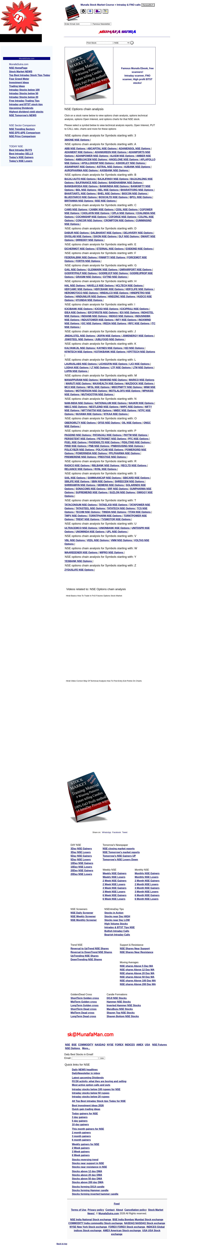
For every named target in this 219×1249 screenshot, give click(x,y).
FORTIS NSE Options (88, 261)
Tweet (124, 832)
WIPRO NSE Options (111, 552)
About (119, 1210)
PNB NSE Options (99, 446)
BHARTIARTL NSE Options (80, 193)
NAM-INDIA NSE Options (79, 403)
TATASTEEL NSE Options (91, 508)
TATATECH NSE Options (121, 508)
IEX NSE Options (130, 312)
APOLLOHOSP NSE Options (98, 163)
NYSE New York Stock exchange (89, 1227)
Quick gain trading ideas (86, 1109)
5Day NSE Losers (81, 859)
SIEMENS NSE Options (111, 485)
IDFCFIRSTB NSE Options (103, 312)
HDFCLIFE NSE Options (140, 289)
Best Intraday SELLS (21, 153)
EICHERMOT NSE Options (79, 248)
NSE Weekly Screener (83, 916)
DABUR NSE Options (76, 232)
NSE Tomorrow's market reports (121, 852)
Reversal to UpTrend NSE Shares (90, 948)
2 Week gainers (81, 1148)
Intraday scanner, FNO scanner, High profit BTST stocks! (137, 79)
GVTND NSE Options (115, 277)
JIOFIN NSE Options (109, 335)
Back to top (62, 1244)
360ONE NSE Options (77, 140)
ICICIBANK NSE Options (78, 309)
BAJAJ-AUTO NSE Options (80, 179)
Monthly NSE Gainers (147, 873)
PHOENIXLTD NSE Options (104, 442)
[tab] (83, 11)
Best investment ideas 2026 (88, 1105)
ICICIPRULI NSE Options (134, 309)
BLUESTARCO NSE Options (80, 197)
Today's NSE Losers (20, 161)
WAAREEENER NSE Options (81, 552)
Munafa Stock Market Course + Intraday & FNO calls (111, 4)
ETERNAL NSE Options (110, 248)
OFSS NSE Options (109, 422)
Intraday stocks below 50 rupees (90, 1093)
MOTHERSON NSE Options (92, 391)
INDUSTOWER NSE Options (97, 319)
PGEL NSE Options (75, 442)
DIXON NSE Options (105, 236)
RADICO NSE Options (77, 465)
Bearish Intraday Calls (117, 934)
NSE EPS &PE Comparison (24, 132)
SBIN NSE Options (102, 481)
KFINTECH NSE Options (78, 351)
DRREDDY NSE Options (90, 240)
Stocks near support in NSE (88, 1163)
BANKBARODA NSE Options (81, 186)
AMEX (139, 1044)
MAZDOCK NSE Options (139, 383)
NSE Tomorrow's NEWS (22, 115)
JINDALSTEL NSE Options (80, 335)
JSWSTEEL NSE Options (79, 339)
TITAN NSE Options (139, 512)
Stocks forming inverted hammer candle (95, 1194)
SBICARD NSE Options (136, 478)
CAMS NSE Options (76, 209)
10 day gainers (80, 1124)
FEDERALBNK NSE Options (80, 257)
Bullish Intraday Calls (116, 931)
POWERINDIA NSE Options (92, 453)
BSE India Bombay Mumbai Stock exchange (138, 1219)
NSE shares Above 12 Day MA (137, 969)
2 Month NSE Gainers (147, 880)
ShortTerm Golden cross (85, 998)
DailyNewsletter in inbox (86, 1073)
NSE (67, 1044)
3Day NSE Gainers (81, 848)
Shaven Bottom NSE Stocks (123, 1016)
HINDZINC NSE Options (122, 296)
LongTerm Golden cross (85, 1005)
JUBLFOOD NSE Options (110, 339)
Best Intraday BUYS (20, 150)
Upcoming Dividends (21, 108)
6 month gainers (81, 1140)
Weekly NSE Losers (114, 877)
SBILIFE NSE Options (77, 481)
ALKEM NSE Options (122, 156)
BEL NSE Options (108, 190)
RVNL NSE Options (105, 469)
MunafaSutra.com (109, 1213)
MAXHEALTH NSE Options (108, 383)
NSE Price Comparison (22, 136)
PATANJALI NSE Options (107, 435)
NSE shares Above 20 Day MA (137, 973)
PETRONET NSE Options (112, 438)
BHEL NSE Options (109, 193)
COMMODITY (85, 1044)
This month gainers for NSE (88, 1129)
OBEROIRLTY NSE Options (80, 422)
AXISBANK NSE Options (114, 170)
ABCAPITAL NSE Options (102, 148)
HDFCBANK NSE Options (109, 289)
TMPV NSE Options (75, 515)
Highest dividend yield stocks (26, 111)
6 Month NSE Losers (146, 899)
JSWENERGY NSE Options (138, 335)
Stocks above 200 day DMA (87, 1182)
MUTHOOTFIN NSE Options (97, 394)
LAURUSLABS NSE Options (80, 364)
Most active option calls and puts (91, 1085)
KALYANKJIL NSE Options (80, 348)
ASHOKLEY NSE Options (131, 163)
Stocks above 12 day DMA (87, 1171)
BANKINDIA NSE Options (114, 186)
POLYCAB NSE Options (110, 449)
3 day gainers (79, 1117)
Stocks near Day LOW (117, 920)
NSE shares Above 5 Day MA (136, 966)
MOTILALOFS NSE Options (125, 391)
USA (147, 1044)
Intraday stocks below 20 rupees (90, 1096)
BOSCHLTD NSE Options (113, 197)
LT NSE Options (100, 367)
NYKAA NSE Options (116, 414)
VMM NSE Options (122, 540)
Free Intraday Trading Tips (24, 100)
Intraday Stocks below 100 (24, 90)
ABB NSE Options (75, 148)
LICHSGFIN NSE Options (113, 364)
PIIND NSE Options (75, 446)
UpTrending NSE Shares (85, 956)
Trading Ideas (17, 86)
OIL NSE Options (132, 422)
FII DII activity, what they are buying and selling (99, 1081)
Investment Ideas (19, 82)
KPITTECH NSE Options (141, 351)
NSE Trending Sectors (22, 129)
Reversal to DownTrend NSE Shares (91, 952)
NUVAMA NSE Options (89, 414)
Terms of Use (79, 1210)
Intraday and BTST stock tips (26, 104)
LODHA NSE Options (76, 367)
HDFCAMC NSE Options (78, 289)
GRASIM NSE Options (89, 277)
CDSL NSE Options (126, 209)
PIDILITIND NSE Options (136, 442)
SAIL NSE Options (75, 478)
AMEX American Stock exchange (122, 1230)
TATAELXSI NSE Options (113, 504)
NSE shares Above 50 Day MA (137, 977)
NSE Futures (159, 1044)
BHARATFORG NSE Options (137, 190)
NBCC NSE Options (76, 406)
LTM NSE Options (143, 367)
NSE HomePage (18, 68)
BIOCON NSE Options (135, 193)
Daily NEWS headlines (85, 1069)
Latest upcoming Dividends (88, 1077)
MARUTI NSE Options (79, 383)
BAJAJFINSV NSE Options (113, 179)
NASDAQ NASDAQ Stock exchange (144, 1223)
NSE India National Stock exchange (91, 1219)
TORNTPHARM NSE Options (105, 515)
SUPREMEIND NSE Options (92, 492)
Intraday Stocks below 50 (23, 93)
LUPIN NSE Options (76, 371)
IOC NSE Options (91, 323)
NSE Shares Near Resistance (136, 952)
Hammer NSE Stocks (119, 1001)
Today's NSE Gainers (21, 157)
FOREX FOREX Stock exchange (127, 1227)
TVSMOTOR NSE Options (116, 519)
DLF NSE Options (129, 236)
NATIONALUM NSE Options (111, 403)
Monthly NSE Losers (146, 877)
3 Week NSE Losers (114, 891)
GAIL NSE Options (75, 269)
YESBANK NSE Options (78, 561)
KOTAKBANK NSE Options (110, 351)
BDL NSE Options (86, 190)
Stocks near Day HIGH (117, 916)
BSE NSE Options (105, 201)
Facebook (116, 832)
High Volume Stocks (116, 923)
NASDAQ (100, 1044)
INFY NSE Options (126, 319)
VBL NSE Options (74, 540)
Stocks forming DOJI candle (88, 1186)
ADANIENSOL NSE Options (135, 148)
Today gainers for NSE (85, 1113)
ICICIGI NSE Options (107, 309)
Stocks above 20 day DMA (87, 1175)
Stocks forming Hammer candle (90, 1190)
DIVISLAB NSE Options (78, 236)
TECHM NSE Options (88, 512)
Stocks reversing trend (85, 1159)
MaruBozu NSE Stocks (120, 1009)
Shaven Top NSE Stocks (121, 1012)
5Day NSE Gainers (81, 856)
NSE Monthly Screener (84, 920)
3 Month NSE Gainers (147, 888)
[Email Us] (97, 11)
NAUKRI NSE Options (141, 403)
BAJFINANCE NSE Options (92, 182)
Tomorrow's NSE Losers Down (120, 859)
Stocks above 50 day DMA (87, 1178)
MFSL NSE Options (98, 387)
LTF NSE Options (121, 367)
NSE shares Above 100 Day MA (138, 980)
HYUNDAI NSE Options (89, 300)
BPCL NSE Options (141, 197)
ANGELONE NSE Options (124, 159)
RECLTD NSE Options (134, 465)
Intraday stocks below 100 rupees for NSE (96, 1089)
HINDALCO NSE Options (114, 293)
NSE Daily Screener (82, 913)
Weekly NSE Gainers (114, 873)
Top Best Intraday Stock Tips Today (29, 75)
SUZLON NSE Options (122, 492)
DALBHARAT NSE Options (106, 232)
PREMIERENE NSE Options (80, 457)
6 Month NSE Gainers (147, 895)
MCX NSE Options (75, 387)
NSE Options (73, 1048)
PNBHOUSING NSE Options (127, 446)
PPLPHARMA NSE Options (124, 453)
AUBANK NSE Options (137, 166)
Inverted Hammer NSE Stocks (124, 1005)
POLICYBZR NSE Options (79, 449)
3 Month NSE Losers (146, 891)
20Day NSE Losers (81, 874)
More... (86, 1048)
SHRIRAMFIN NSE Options (80, 485)
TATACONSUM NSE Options (80, 504)
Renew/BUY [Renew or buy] (148, 5)
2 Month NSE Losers (146, 884)
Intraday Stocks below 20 (23, 97)
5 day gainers (79, 1121)
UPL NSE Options (116, 531)
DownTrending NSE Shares (86, 959)
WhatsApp (106, 832)
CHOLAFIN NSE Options (95, 213)
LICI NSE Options (139, 364)
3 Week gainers (81, 1151)
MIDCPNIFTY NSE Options (127, 387)
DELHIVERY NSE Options (138, 232)
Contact (110, 1210)
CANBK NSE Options (101, 209)
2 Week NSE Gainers (114, 880)
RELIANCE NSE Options (78, 469)
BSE (74, 1044)
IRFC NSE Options (139, 323)
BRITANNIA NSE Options (79, 201)
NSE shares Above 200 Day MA (138, 984)
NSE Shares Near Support (135, 948)
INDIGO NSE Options (121, 316)
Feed (117, 1203)
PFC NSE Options (138, 438)
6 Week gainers (81, 1155)
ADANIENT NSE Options (78, 152)
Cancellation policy (135, 1210)
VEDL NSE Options (98, 540)
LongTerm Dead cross (83, 1016)
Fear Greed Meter (19, 79)
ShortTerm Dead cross (83, 1009)
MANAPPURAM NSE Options (81, 380)
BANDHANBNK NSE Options (126, 182)
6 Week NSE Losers (114, 899)
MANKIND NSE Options (114, 380)
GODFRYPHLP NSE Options (80, 273)
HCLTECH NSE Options (129, 285)
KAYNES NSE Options (110, 348)
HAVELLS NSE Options (100, 285)
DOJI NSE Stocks (117, 998)
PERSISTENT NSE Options (80, 438)
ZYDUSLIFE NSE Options (79, 570)
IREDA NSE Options (115, 323)
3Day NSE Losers (81, 852)
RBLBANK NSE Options (106, 465)
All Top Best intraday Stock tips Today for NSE (99, 1101)
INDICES (130, 1044)
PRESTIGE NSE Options (112, 457)
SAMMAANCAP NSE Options (104, 478)
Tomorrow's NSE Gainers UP (119, 856)
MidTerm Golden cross (84, 1001)
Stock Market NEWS (20, 71)
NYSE (110, 1044)
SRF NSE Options (118, 488)
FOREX (119, 1044)
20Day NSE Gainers (82, 870)
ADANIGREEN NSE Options (111, 152)
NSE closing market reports (119, 848)
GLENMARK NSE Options (103, 269)
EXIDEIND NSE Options (139, 248)
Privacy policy (96, 1210)
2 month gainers (81, 1132)
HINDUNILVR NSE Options (91, 296)
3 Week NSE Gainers (114, 888)
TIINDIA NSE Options (114, 512)
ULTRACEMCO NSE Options (81, 528)
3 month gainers (81, 1136)
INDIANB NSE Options (94, 316)
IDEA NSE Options (75, 312)
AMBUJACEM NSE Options (92, 159)
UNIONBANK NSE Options (114, 528)
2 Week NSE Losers (114, 884)
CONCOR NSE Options (89, 220)
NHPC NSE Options (131, 406)
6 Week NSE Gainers (114, 895)
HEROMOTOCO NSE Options (81, 293)
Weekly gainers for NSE (85, 1144)
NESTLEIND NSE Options (104, 406)
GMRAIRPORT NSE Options (135, 269)
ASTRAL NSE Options (110, 166)
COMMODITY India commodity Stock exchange (95, 1223)
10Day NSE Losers (81, 867)
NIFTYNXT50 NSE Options (96, 410)
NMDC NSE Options (125, 410)
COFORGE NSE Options (122, 217)
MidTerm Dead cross (82, 1012)
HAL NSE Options (75, 285)
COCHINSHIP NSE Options (91, 217)
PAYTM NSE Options (136, 435)
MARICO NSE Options (141, 380)
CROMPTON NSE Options (119, 220)
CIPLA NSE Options (123, 213)
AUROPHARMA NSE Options (81, 170)
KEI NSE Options (134, 348)
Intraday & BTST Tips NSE (119, 927)
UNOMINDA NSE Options (90, 531)
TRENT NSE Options (88, 519)
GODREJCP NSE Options (114, 273)
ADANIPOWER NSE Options (92, 156)
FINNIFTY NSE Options (112, 257)
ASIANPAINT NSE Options (79, 166)
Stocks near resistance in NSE (89, 1167)
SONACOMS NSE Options (91, 488)
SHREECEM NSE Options (130, 481)
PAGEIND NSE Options (78, 435)
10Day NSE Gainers (82, 863)
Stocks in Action (113, 913)
